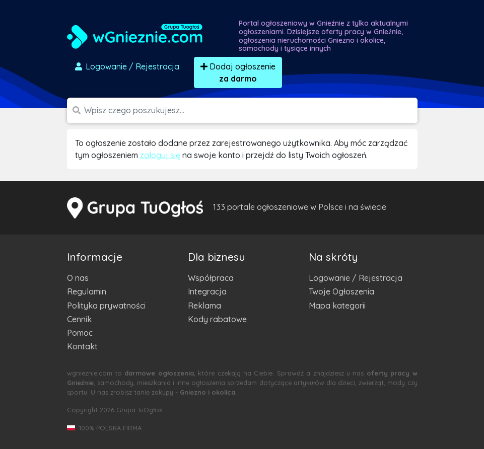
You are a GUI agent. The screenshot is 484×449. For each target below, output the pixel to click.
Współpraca (211, 278)
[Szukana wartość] (251, 110)
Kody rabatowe (217, 319)
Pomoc (80, 333)
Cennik (79, 319)
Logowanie (126, 66)
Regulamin (86, 291)
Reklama (204, 306)
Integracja (207, 291)
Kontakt (82, 346)
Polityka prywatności (106, 306)
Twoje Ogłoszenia (341, 291)
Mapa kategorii (337, 306)
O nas (78, 278)
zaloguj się (160, 155)
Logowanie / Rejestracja (355, 278)
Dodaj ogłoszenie (237, 72)
